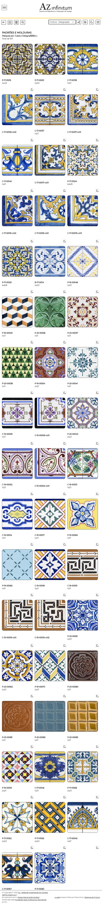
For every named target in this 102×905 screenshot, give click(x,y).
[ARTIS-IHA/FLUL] (9, 895)
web (57, 897)
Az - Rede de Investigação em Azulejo (33, 893)
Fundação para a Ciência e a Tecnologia (30, 900)
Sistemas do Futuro (92, 897)
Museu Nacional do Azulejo (28, 897)
